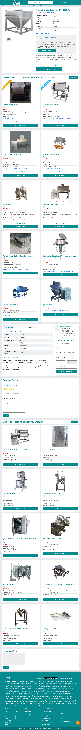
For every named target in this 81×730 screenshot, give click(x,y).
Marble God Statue (67, 695)
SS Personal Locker (49, 449)
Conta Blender (47, 304)
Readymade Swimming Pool (21, 703)
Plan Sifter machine (36, 696)
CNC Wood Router (70, 690)
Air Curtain (10, 696)
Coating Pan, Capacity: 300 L (52, 538)
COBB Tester (56, 693)
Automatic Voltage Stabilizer (12, 693)
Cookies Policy (27, 711)
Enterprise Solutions (47, 722)
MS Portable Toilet (35, 686)
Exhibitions (8, 722)
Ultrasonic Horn (45, 696)
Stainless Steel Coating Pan (52, 494)
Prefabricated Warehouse (51, 688)
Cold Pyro (36, 705)
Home (3, 5)
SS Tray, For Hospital (50, 629)
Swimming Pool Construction (64, 701)
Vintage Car (63, 703)
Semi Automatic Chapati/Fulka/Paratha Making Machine (19, 701)
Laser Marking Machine (22, 681)
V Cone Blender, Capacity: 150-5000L (15, 629)
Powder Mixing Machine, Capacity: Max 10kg (18, 256)
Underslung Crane (24, 693)
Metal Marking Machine (55, 695)
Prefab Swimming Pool (39, 701)
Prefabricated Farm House (24, 686)
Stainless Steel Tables (44, 683)
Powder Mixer (22, 5)
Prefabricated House (63, 688)
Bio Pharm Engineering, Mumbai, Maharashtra (56, 310)
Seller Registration (46, 711)
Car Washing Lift (50, 700)
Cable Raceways (54, 696)
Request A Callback (40, 673)
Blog (6, 718)
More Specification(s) (42, 33)
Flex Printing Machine (11, 691)
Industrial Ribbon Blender (20, 683)
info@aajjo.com (64, 716)
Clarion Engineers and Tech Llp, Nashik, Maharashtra (58, 271)
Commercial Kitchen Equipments (22, 696)
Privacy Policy (27, 715)
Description (32, 327)
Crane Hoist (40, 693)
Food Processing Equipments (12, 5)
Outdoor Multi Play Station (43, 681)
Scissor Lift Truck (52, 685)
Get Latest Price (50, 12)
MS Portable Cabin (54, 686)
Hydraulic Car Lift (43, 685)
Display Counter (9, 685)
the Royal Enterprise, (9, 316)
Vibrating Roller (65, 681)
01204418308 (63, 711)
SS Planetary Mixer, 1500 (11, 494)
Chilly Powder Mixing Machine (53, 204)
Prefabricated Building (38, 688)
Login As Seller (46, 724)
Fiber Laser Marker (44, 695)
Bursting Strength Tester (66, 693)
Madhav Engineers (50, 37)
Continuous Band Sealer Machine (31, 698)
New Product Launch (47, 720)
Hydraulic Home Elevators (20, 685)
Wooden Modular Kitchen (22, 700)
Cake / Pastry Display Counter (31, 695)
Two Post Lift (58, 700)
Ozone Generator (29, 705)
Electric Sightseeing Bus (48, 703)
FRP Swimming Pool (51, 701)
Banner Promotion (46, 716)
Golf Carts (57, 703)
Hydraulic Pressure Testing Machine (14, 695)
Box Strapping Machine (56, 683)
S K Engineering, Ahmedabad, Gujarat (14, 219)
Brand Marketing (46, 718)
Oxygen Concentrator (18, 705)
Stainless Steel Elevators (63, 685)
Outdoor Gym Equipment (35, 703)
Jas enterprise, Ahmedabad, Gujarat (53, 219)
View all (74, 422)
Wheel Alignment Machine (68, 700)
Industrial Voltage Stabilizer (52, 691)
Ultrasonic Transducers (16, 698)
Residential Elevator (33, 685)
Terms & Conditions (29, 713)
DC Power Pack (39, 690)
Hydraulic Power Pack (59, 690)
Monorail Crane (48, 693)
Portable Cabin (32, 681)
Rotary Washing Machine (38, 691)
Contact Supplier (47, 50)
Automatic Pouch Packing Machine (48, 698)
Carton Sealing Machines (69, 683)
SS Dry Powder (8, 204)
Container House (15, 690)
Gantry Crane (33, 693)
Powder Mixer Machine (10, 304)
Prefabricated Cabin (16, 688)
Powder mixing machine (51, 154)
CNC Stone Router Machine (24, 691)
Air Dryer (12, 700)
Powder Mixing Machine (11, 105)
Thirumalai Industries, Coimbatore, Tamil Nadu (16, 269)
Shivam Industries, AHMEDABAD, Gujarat (15, 168)
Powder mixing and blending (12, 154)
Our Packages (45, 715)
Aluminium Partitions (33, 683)
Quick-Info (8, 720)
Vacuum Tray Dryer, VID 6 (11, 584)
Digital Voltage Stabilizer (66, 691)
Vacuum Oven (23, 690)
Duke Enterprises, (8, 118)
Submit (6, 415)
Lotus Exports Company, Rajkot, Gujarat (54, 168)
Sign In (64, 2)
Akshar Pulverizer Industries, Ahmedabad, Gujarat (57, 118)
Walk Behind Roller (56, 681)
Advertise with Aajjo (47, 713)
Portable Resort (45, 686)
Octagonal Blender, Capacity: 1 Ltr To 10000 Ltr (58, 584)
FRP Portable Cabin (65, 686)
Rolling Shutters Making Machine (37, 700)
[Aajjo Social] (65, 678)
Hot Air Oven (31, 690)
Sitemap (7, 713)
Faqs (6, 724)
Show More (73, 77)
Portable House (13, 686)
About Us (7, 711)
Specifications (8, 327)
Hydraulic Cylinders (48, 690)
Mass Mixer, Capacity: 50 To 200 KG (15, 449)
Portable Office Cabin (27, 688)
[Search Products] (29, 2)
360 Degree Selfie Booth (46, 705)
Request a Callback (49, 69)
